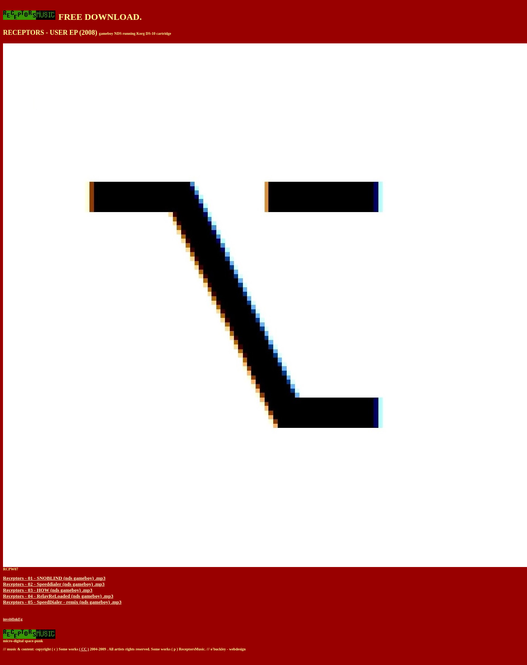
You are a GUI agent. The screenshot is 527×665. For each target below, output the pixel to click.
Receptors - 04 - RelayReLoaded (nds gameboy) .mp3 (58, 596)
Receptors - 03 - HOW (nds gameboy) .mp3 (47, 590)
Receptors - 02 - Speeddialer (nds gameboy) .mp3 (53, 584)
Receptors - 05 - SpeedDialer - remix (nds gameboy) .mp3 (62, 602)
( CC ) (84, 649)
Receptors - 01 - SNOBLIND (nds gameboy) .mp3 (54, 578)
